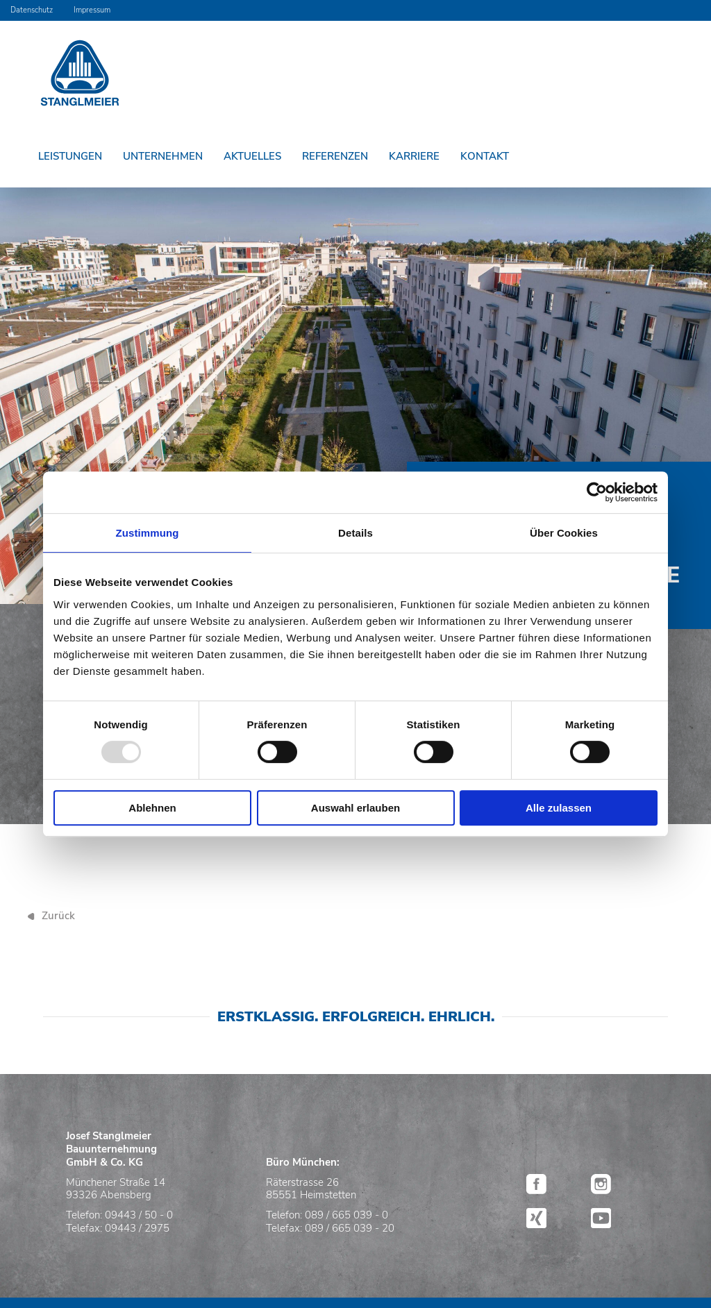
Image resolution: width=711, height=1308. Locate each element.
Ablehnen (152, 808)
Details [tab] (355, 533)
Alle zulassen (559, 808)
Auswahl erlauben (355, 808)
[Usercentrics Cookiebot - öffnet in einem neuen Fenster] (597, 492)
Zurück (58, 916)
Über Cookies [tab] (564, 533)
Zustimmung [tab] (147, 533)
